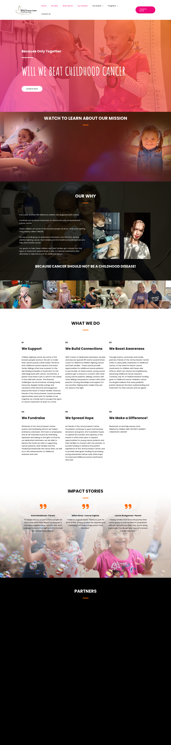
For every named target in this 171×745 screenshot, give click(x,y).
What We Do (73, 6)
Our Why (61, 6)
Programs (114, 6)
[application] (105, 6)
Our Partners (86, 6)
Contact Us (126, 6)
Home (51, 6)
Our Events (100, 6)
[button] (32, 82)
